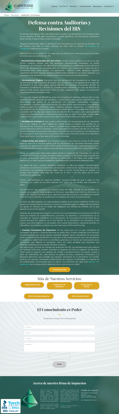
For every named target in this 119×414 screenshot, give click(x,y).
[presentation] (59, 356)
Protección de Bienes (86, 285)
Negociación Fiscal (32, 285)
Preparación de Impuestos (59, 285)
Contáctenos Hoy (59, 270)
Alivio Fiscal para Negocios (38, 296)
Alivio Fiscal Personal (80, 296)
